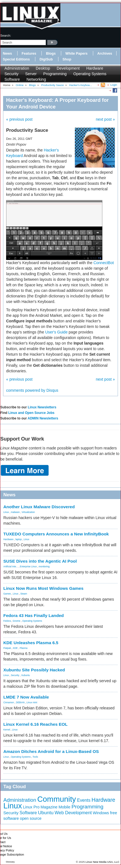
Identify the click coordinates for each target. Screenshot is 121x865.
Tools (35, 756)
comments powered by (32, 390)
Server (30, 74)
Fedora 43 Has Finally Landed (33, 615)
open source (31, 818)
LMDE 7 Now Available (26, 697)
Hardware (94, 68)
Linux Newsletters (42, 407)
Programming (55, 74)
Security (11, 74)
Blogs (51, 53)
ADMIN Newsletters (43, 418)
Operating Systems (90, 74)
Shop (67, 59)
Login (113, 84)
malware (15, 512)
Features (29, 53)
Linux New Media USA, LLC (102, 861)
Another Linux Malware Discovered (39, 506)
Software (12, 79)
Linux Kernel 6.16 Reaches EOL (35, 724)
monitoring (44, 566)
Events (83, 800)
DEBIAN (20, 702)
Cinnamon (8, 702)
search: (5, 35)
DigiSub (46, 59)
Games (7, 593)
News (7, 53)
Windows (101, 813)
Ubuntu (45, 812)
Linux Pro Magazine (40, 807)
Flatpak (7, 648)
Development (68, 68)
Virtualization (28, 512)
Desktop (43, 68)
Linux (6, 512)
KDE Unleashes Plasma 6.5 (30, 642)
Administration (16, 68)
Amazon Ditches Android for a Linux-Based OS (51, 751)
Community (56, 799)
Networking (36, 79)
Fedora (7, 620)
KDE (15, 648)
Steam (23, 593)
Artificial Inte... (10, 566)
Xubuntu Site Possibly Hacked (34, 669)
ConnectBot (103, 262)
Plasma (24, 648)
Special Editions (16, 59)
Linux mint (31, 702)
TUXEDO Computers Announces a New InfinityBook (56, 534)
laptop (18, 539)
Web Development (73, 812)
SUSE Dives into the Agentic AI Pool (40, 561)
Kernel (6, 729)
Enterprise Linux (28, 566)
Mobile (64, 807)
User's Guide (56, 332)
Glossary (10, 862)
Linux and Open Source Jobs (31, 413)
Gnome (16, 620)
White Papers (76, 53)
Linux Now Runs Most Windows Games (43, 588)
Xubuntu (25, 675)
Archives (104, 53)
